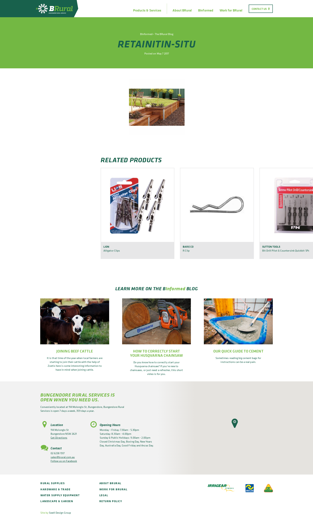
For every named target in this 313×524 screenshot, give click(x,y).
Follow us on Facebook (64, 461)
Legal (103, 495)
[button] (234, 423)
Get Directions (59, 438)
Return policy (110, 501)
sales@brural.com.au (63, 457)
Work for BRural (231, 10)
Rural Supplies (52, 483)
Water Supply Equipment (60, 495)
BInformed (205, 10)
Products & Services (147, 10)
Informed (175, 288)
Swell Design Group (60, 513)
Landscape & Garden (56, 501)
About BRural (182, 10)
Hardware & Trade (55, 489)
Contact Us (259, 9)
